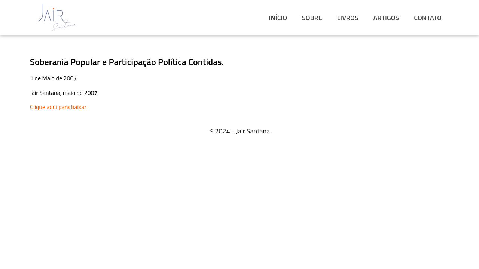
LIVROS (348, 18)
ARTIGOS (386, 18)
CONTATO (428, 18)
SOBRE (312, 18)
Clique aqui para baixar (58, 106)
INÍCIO (278, 18)
